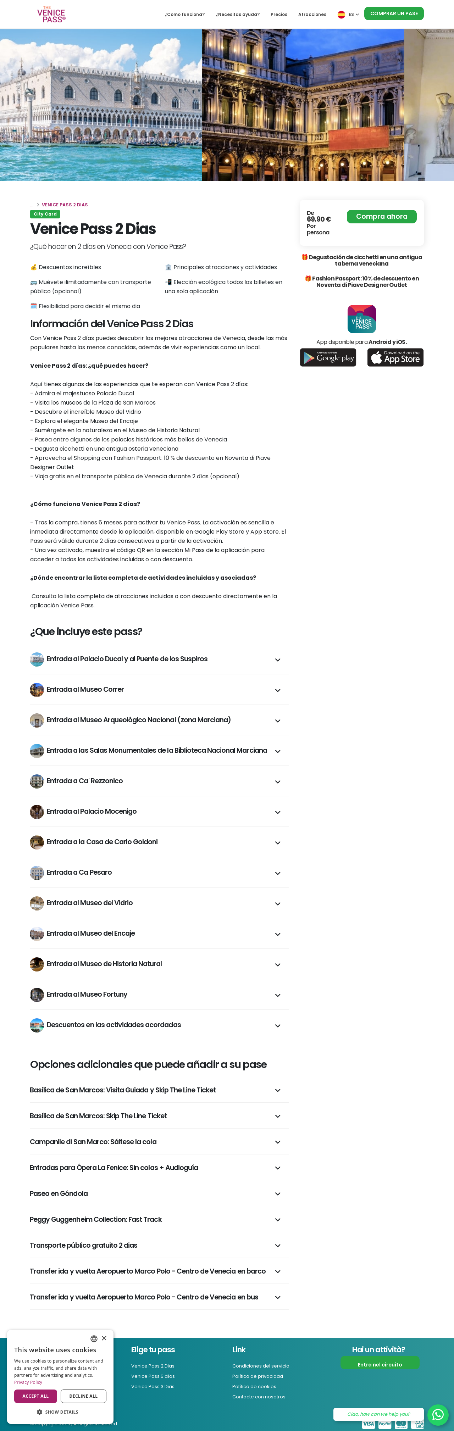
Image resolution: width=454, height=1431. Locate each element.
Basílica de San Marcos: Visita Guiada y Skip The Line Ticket (123, 1090)
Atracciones (312, 14)
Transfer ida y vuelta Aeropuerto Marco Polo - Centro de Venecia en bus (144, 1297)
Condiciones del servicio (263, 1365)
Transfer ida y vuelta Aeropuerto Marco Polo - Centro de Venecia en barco (148, 1271)
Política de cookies (256, 1385)
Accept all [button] (36, 1396)
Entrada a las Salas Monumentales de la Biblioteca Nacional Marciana (148, 751)
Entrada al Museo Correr (77, 690)
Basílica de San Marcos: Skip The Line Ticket (98, 1116)
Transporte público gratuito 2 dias (83, 1245)
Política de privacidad (260, 1375)
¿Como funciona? (185, 14)
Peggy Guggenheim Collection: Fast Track (96, 1219)
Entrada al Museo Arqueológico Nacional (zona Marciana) (130, 720)
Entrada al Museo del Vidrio (81, 903)
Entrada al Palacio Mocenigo (83, 812)
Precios (279, 14)
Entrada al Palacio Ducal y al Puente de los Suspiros (118, 659)
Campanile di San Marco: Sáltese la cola (93, 1142)
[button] (60, 1412)
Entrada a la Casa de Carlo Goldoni (93, 842)
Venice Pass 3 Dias (155, 1385)
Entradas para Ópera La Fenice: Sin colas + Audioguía (114, 1168)
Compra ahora (382, 216)
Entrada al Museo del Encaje (82, 934)
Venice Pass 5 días (155, 1375)
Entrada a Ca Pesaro (71, 873)
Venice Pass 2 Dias (155, 1365)
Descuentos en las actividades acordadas (105, 1025)
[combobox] (94, 1338)
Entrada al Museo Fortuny (78, 995)
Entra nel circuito (380, 1364)
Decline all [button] (84, 1396)
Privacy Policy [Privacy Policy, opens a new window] (28, 1382)
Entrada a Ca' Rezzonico (76, 781)
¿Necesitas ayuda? (238, 14)
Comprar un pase (394, 13)
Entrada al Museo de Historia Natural (96, 964)
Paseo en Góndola (59, 1193)
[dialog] (60, 1377)
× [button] (103, 1338)
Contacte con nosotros (262, 1395)
